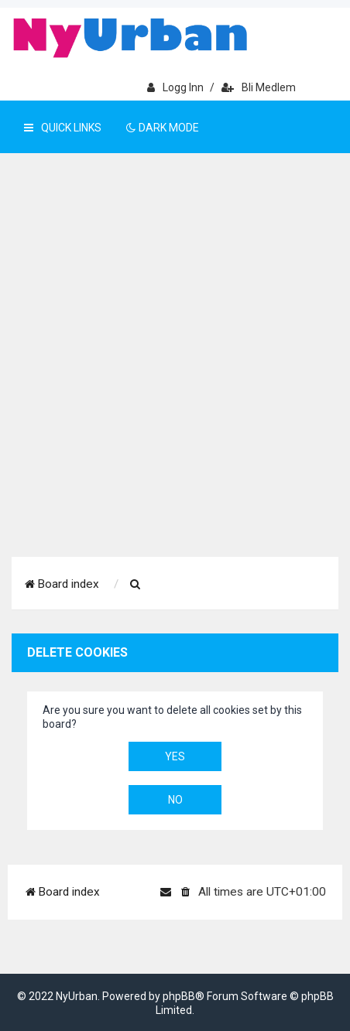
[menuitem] (135, 585)
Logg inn (175, 87)
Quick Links (62, 127)
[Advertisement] (175, 374)
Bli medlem (258, 87)
